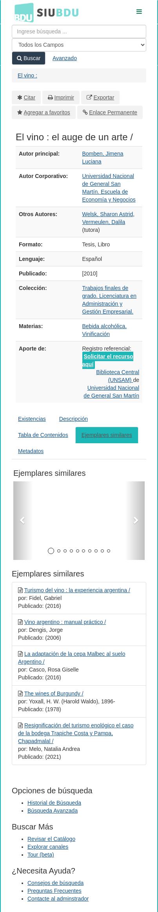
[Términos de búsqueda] (79, 31)
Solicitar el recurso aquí (107, 360)
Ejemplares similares (107, 435)
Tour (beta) (40, 854)
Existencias (32, 419)
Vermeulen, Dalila (103, 222)
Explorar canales (47, 847)
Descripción (73, 419)
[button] (23, 520)
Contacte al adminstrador (58, 898)
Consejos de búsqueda (55, 883)
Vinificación (96, 334)
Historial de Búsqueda (54, 803)
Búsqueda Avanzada (52, 810)
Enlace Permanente (113, 112)
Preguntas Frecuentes (54, 891)
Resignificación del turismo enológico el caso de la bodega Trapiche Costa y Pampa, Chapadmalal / (75, 733)
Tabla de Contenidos (43, 435)
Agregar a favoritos (47, 112)
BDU (22, 12)
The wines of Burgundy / (54, 693)
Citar (30, 97)
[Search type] (79, 44)
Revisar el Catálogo (51, 839)
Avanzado (65, 58)
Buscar (28, 58)
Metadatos (31, 451)
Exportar (103, 97)
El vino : (27, 75)
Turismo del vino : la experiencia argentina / (77, 590)
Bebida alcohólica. (104, 326)
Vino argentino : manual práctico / (65, 622)
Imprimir (64, 97)
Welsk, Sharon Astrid (107, 214)
